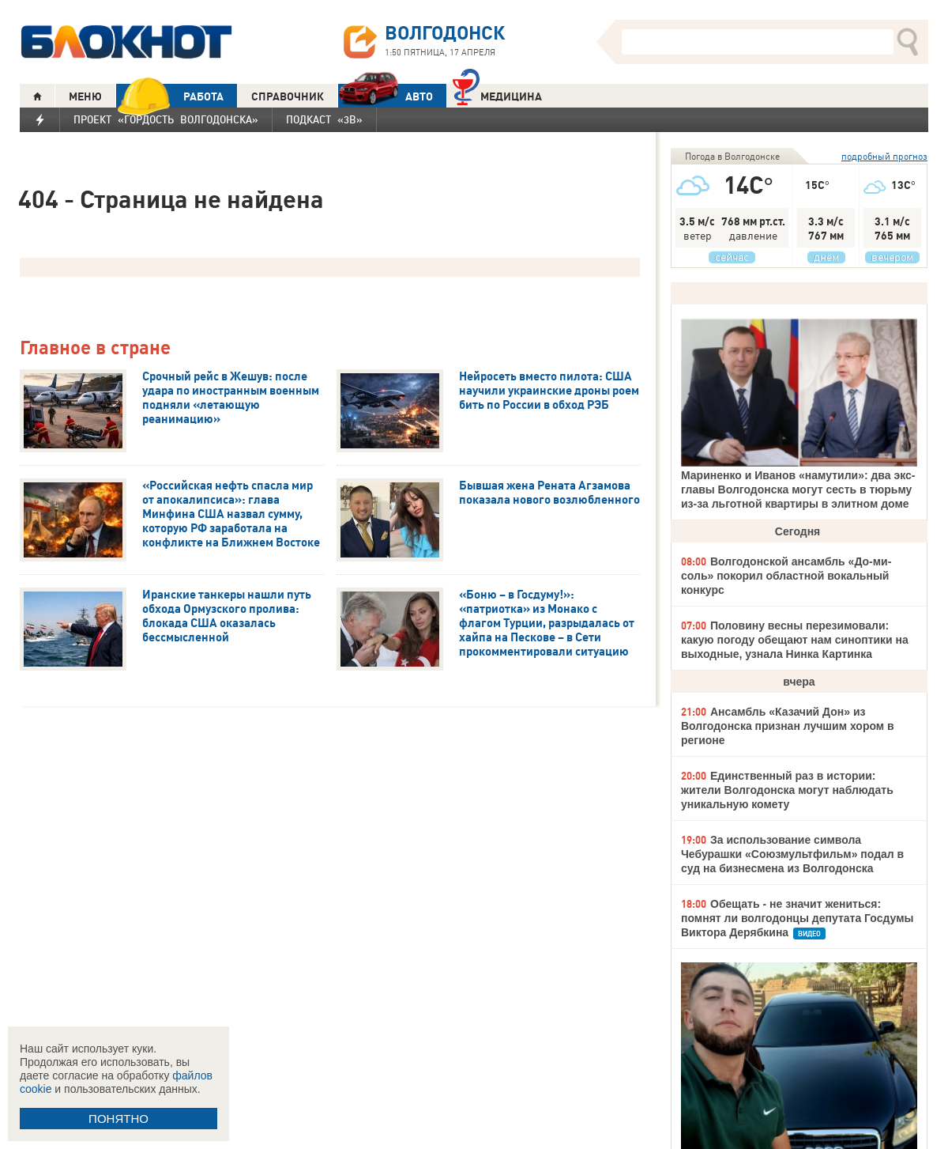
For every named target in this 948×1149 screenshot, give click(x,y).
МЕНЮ (85, 96)
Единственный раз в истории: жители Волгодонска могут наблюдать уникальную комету (787, 790)
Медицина (497, 94)
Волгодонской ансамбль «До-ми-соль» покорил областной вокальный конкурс (786, 575)
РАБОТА (170, 96)
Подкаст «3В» (324, 119)
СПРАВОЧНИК (287, 96)
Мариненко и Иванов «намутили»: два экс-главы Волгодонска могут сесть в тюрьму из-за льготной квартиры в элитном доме (798, 489)
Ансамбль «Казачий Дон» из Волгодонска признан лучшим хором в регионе (787, 725)
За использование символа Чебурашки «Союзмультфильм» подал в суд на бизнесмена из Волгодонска (792, 854)
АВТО (385, 96)
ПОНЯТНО (118, 1118)
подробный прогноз (884, 156)
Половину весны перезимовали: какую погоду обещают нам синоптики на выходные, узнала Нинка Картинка (794, 639)
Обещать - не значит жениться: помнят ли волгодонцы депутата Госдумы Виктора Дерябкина (797, 918)
